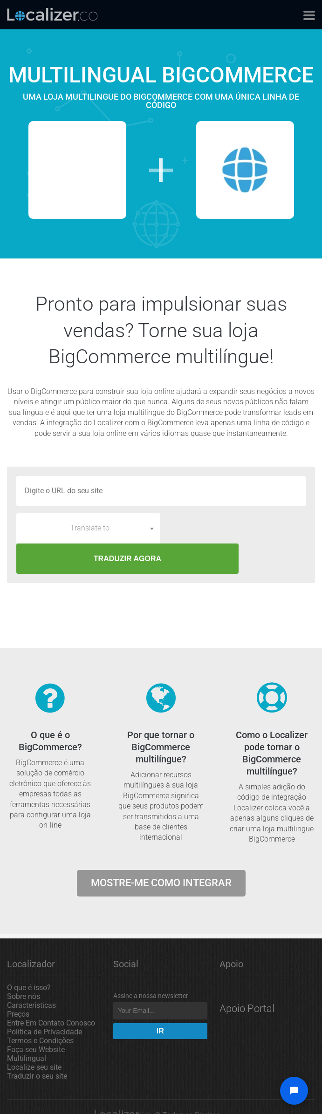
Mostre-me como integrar (161, 852)
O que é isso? (29, 957)
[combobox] (88, 528)
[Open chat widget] (294, 1091)
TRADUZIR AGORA (235, 528)
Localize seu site (34, 1036)
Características (31, 975)
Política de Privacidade (44, 1001)
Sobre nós (23, 966)
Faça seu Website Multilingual (36, 1023)
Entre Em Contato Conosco (51, 992)
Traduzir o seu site (37, 1045)
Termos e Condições (40, 1010)
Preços (18, 983)
